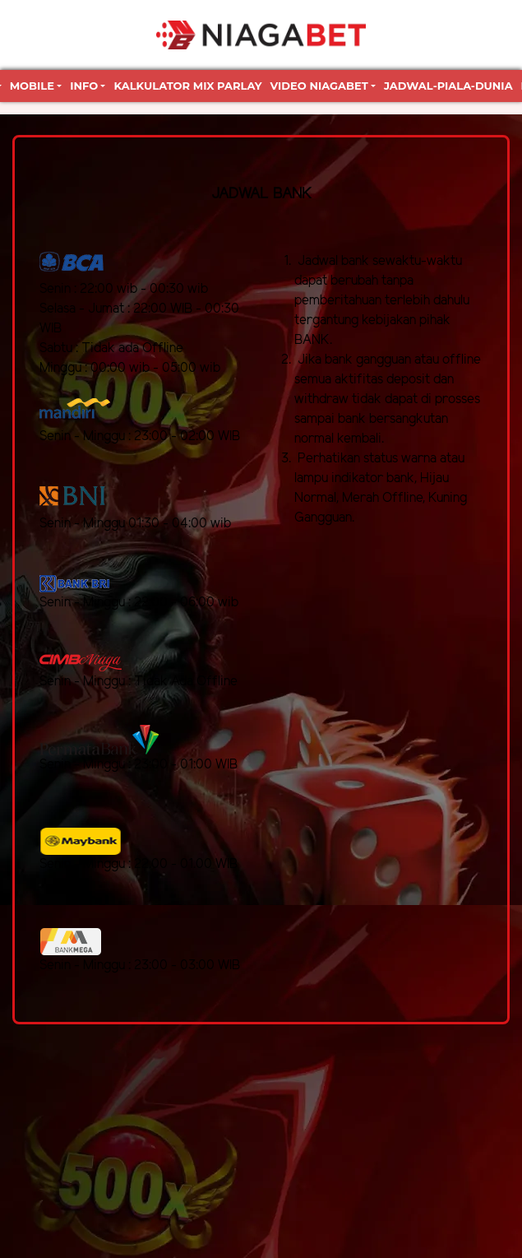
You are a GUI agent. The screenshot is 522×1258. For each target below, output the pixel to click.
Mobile (32, 85)
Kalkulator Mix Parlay (187, 85)
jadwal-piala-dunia (448, 85)
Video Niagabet (319, 85)
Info (84, 85)
